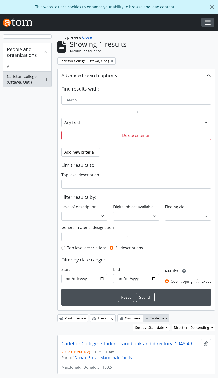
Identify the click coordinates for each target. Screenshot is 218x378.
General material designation (87, 227)
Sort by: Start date (150, 327)
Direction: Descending (192, 327)
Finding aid (175, 206)
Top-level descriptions (87, 247)
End (116, 269)
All (9, 66)
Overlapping (182, 281)
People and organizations (22, 52)
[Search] (136, 100)
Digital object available (133, 206)
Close (87, 37)
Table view (156, 318)
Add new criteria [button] (79, 152)
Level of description (78, 206)
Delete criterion (136, 135)
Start (65, 269)
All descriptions (129, 247)
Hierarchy (102, 318)
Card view (130, 318)
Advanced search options (89, 75)
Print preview (72, 318)
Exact (206, 281)
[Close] (212, 7)
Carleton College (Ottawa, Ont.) (27, 79)
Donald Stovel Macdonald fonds (103, 357)
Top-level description (80, 174)
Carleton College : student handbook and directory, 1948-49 (126, 343)
